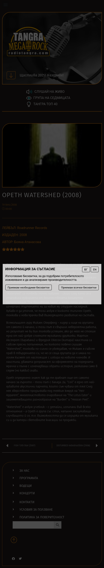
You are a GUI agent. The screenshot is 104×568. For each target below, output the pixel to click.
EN (95, 269)
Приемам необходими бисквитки (29, 287)
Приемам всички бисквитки (78, 287)
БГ (85, 269)
